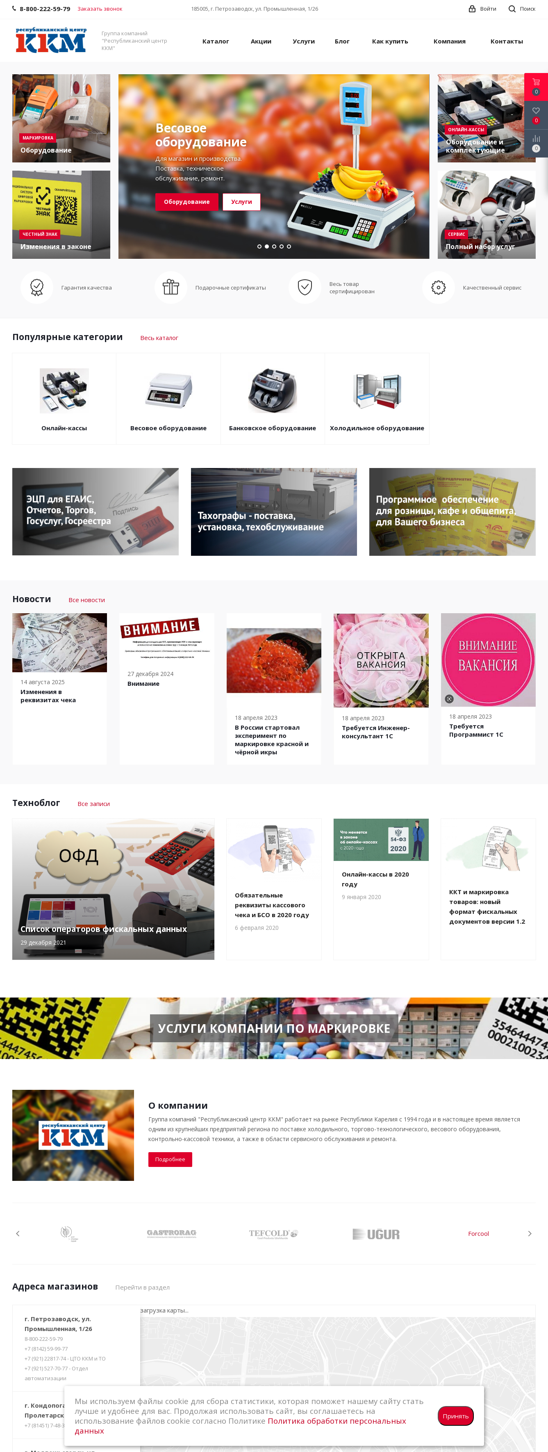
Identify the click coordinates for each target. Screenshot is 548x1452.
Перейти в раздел (142, 1287)
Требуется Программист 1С (476, 730)
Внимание (143, 683)
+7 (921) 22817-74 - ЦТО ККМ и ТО (65, 1358)
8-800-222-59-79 (44, 1338)
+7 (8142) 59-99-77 (46, 1348)
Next (530, 1234)
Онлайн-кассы (64, 428)
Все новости (86, 600)
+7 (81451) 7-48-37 (46, 1425)
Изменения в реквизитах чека (48, 695)
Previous (18, 1234)
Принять (456, 1416)
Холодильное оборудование (377, 428)
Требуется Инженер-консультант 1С (376, 732)
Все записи (93, 803)
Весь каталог (159, 337)
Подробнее (170, 1159)
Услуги (241, 201)
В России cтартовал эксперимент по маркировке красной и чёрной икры (272, 739)
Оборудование (187, 201)
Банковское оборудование (272, 428)
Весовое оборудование (168, 428)
